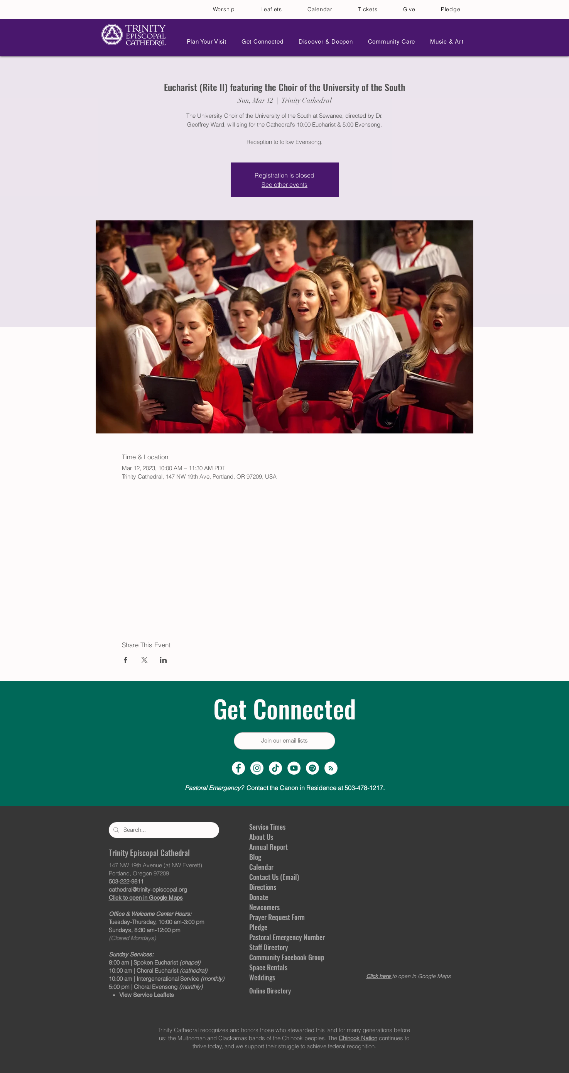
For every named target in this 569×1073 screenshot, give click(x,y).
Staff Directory (268, 947)
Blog (255, 857)
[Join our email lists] (284, 741)
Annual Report (268, 847)
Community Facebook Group (286, 957)
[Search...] (163, 830)
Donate (258, 897)
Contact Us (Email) (274, 877)
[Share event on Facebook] (125, 660)
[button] (204, 41)
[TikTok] (275, 768)
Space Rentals (268, 967)
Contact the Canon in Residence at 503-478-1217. (285, 788)
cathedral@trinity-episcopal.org (148, 889)
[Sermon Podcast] (331, 768)
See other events (284, 184)
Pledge (258, 927)
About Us (261, 837)
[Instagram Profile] (256, 768)
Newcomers (264, 907)
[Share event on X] (144, 660)
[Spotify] (312, 768)
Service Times (267, 827)
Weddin (259, 977)
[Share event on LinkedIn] (163, 660)
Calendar (261, 867)
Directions (262, 887)
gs (272, 977)
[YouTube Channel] (294, 768)
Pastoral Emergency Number (287, 937)
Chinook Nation (358, 1038)
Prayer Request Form (277, 917)
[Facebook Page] (238, 768)
